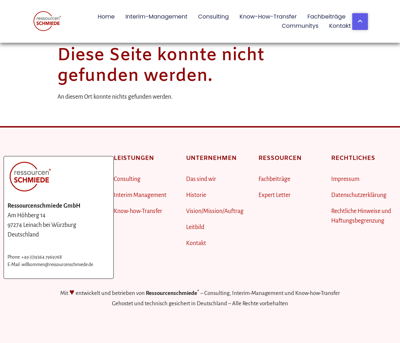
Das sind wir (201, 179)
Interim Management (140, 195)
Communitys (300, 26)
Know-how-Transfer (268, 16)
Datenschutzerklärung (358, 195)
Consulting (213, 16)
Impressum (345, 179)
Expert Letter (274, 195)
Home (106, 16)
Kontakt (340, 26)
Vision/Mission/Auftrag (214, 211)
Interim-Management (156, 16)
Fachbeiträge (326, 16)
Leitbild (195, 227)
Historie (196, 195)
